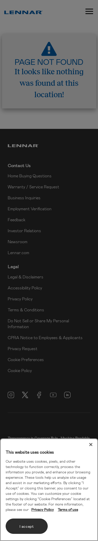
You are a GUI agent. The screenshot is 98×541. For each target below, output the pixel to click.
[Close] (90, 444)
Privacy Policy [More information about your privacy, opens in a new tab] (42, 509)
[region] (49, 489)
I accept (26, 526)
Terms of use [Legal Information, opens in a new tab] (68, 509)
